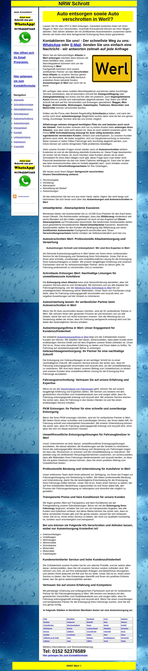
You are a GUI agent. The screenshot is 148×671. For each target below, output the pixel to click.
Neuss (69, 638)
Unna (69, 641)
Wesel (106, 641)
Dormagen (124, 628)
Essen (106, 619)
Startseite (19, 100)
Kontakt (18, 132)
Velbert (89, 641)
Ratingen (90, 638)
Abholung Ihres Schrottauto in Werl (93, 287)
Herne (123, 631)
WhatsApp (52, 45)
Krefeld (123, 625)
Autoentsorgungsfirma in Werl (73, 337)
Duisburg (124, 619)
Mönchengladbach (73, 625)
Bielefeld (90, 622)
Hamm (106, 625)
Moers (123, 635)
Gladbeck (70, 631)
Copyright (19, 146)
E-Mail (75, 45)
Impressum (20, 142)
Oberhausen (48, 628)
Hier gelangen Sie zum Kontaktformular (65, 655)
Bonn (105, 622)
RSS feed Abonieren (23, 196)
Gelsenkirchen (49, 625)
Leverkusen (71, 635)
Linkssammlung (22, 137)
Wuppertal (70, 622)
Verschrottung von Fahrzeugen (77, 389)
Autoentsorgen (21, 123)
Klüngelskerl (20, 128)
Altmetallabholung (23, 109)
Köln (45, 619)
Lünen (89, 635)
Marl (105, 635)
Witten (123, 641)
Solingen (47, 641)
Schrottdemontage (23, 104)
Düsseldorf (70, 619)
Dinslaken (107, 628)
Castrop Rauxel (92, 628)
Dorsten (46, 631)
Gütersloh (107, 631)
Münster (124, 622)
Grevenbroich (91, 631)
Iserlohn (46, 635)
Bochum (46, 622)
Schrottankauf (21, 114)
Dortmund (90, 619)
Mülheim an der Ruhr (51, 638)
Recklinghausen (109, 638)
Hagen (89, 625)
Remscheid (125, 638)
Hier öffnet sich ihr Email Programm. (24, 57)
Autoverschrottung (23, 118)
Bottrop (69, 628)
